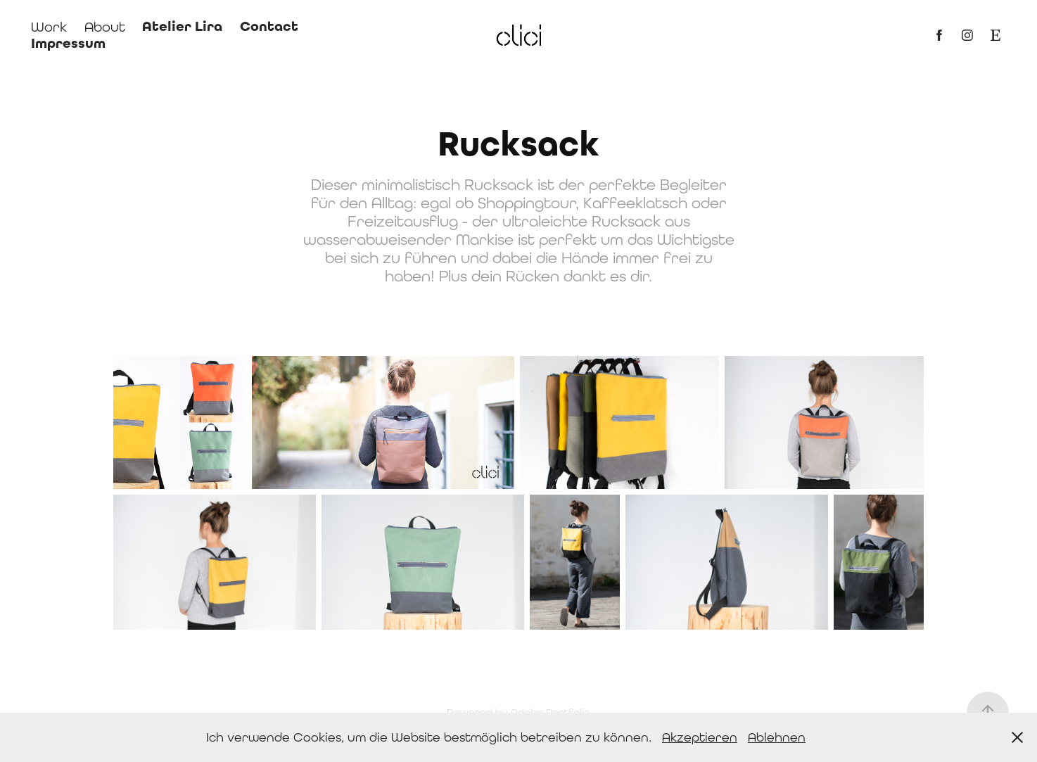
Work (49, 26)
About (104, 26)
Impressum (68, 43)
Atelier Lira (182, 26)
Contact (269, 26)
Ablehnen (777, 737)
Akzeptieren (699, 737)
